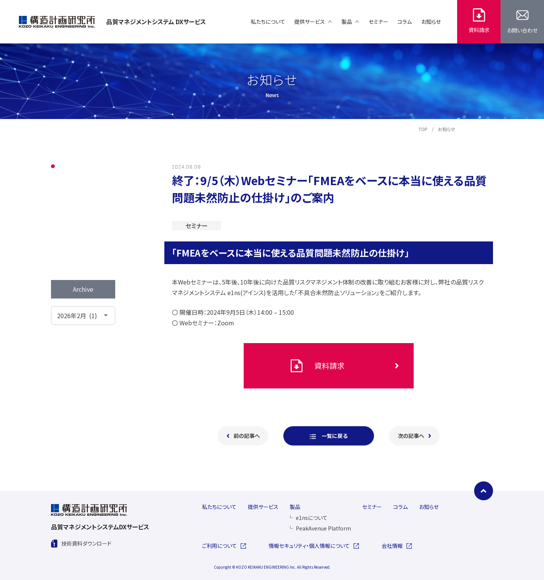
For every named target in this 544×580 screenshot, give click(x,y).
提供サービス (263, 506)
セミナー (73, 199)
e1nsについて (308, 517)
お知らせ (446, 129)
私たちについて (219, 506)
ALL (68, 166)
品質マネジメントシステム (156, 21)
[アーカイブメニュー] (83, 315)
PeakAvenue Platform (320, 528)
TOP (423, 129)
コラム (70, 215)
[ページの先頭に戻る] (483, 490)
